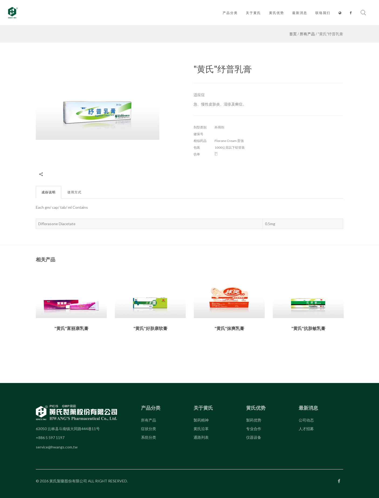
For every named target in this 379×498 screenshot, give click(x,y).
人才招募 (306, 428)
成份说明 (49, 192)
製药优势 (253, 420)
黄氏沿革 (201, 428)
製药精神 (201, 420)
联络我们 (322, 13)
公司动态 (306, 420)
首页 (293, 34)
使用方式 (74, 192)
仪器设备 (253, 437)
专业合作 (253, 428)
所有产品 (307, 34)
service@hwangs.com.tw (57, 447)
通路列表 (201, 437)
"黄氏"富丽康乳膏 (71, 328)
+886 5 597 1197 (50, 437)
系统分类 (148, 437)
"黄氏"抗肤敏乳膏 (308, 328)
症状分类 (148, 428)
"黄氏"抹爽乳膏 (229, 328)
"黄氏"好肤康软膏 (150, 328)
